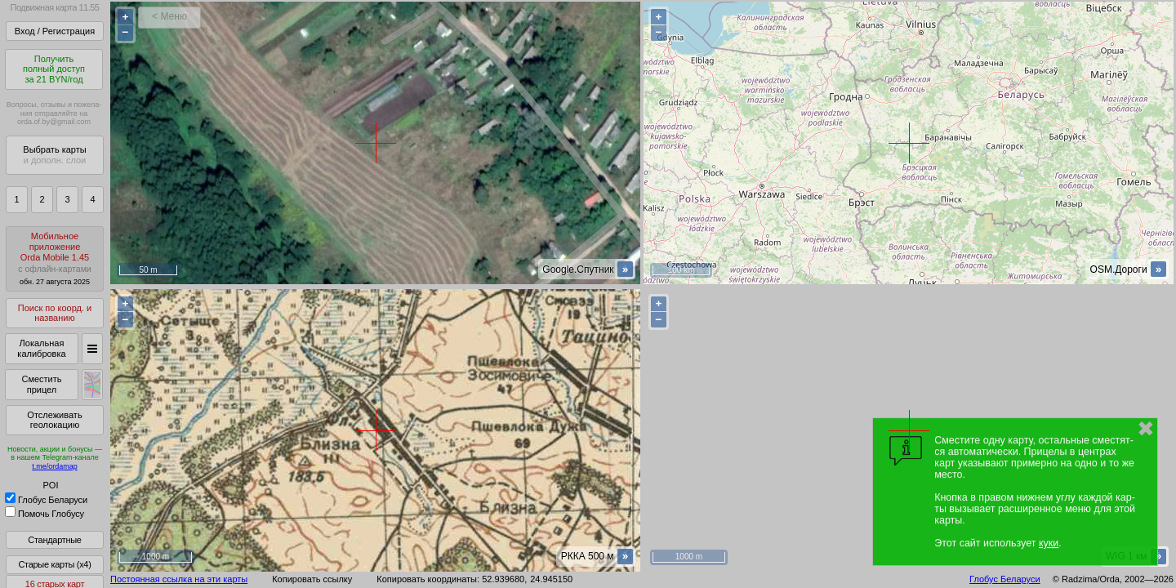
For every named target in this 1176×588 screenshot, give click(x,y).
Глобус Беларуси (46, 500)
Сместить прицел (41, 384)
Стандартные (54, 540)
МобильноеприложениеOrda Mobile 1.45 (54, 258)
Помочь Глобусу (44, 514)
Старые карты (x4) (54, 564)
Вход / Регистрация (55, 31)
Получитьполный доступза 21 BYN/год (54, 69)
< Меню (169, 16)
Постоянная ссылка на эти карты (178, 579)
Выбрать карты (54, 155)
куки (1048, 543)
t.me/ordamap (55, 466)
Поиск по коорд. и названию (54, 313)
